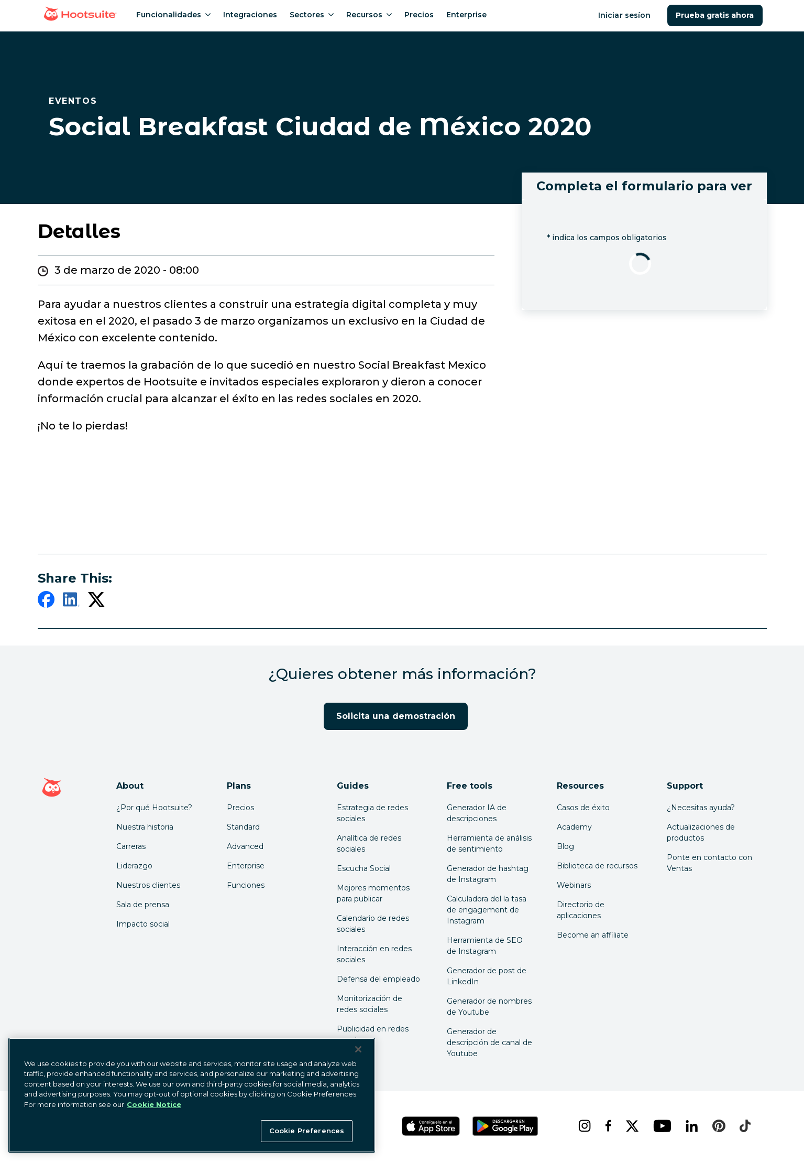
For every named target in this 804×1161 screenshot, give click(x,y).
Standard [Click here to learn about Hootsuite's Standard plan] (243, 827)
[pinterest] (717, 1126)
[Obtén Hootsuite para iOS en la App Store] (431, 1126)
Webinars (574, 885)
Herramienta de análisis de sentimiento (489, 843)
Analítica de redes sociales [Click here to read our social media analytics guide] (369, 843)
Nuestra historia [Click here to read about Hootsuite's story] (144, 827)
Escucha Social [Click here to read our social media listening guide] (364, 868)
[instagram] (583, 1126)
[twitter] (96, 601)
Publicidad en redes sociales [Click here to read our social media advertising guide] (373, 1034)
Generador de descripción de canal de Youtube (489, 1042)
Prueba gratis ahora (715, 15)
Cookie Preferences (306, 1130)
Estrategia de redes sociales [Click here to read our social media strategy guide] (372, 813)
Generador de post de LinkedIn (486, 976)
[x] (631, 1126)
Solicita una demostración (395, 716)
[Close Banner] (358, 1049)
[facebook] (46, 601)
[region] (191, 1095)
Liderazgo (134, 865)
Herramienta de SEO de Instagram (485, 946)
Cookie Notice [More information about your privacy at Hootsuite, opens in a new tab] (154, 1104)
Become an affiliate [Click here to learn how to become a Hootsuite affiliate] (593, 935)
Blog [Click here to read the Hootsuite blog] (565, 846)
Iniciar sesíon (625, 15)
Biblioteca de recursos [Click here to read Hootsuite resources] (597, 865)
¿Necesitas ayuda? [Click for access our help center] (701, 807)
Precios (240, 807)
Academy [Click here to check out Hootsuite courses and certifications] (574, 827)
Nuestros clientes (148, 885)
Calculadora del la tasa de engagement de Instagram (486, 910)
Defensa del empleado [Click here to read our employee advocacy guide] (378, 979)
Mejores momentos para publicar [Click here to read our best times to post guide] (373, 893)
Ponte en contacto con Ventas (709, 863)
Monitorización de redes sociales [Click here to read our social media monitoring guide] (369, 1004)
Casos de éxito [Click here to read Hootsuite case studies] (583, 807)
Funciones (246, 885)
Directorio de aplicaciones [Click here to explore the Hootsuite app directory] (580, 910)
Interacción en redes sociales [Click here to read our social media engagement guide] (374, 954)
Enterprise (246, 865)
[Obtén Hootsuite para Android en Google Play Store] (505, 1126)
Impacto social (143, 924)
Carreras (131, 846)
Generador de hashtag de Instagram (487, 874)
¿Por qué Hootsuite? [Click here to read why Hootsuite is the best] (154, 807)
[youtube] (661, 1126)
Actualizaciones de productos (701, 832)
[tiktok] (743, 1126)
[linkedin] (71, 601)
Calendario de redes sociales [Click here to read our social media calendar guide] (373, 923)
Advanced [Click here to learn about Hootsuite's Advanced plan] (245, 846)
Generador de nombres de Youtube (489, 1006)
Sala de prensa (142, 904)
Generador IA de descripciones (476, 813)
